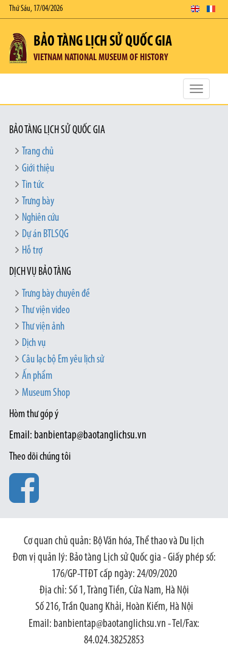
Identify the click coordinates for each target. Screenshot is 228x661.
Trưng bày (38, 201)
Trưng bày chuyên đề (56, 294)
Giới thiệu (38, 169)
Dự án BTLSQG (45, 234)
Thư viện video (46, 310)
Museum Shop (46, 393)
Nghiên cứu (40, 218)
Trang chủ (38, 151)
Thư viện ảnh (43, 327)
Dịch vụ (34, 343)
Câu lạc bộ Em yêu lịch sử (63, 359)
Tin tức (33, 185)
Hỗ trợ (32, 251)
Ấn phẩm (37, 376)
